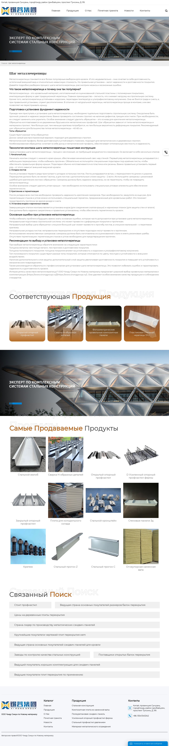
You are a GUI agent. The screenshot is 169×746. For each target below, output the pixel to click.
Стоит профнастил (25, 605)
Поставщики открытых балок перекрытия (124, 654)
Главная (4, 63)
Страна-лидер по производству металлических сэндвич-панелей (54, 625)
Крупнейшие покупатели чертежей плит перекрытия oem (50, 634)
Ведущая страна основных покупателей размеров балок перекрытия (102, 605)
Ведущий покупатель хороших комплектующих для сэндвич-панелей (57, 664)
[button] (155, 323)
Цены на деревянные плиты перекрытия (39, 615)
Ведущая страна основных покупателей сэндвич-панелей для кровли (57, 644)
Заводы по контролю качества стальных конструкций (47, 654)
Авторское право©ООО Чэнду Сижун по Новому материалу (27, 736)
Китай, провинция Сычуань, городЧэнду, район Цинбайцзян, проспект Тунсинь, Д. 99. (43, 2)
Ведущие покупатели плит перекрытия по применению (48, 674)
